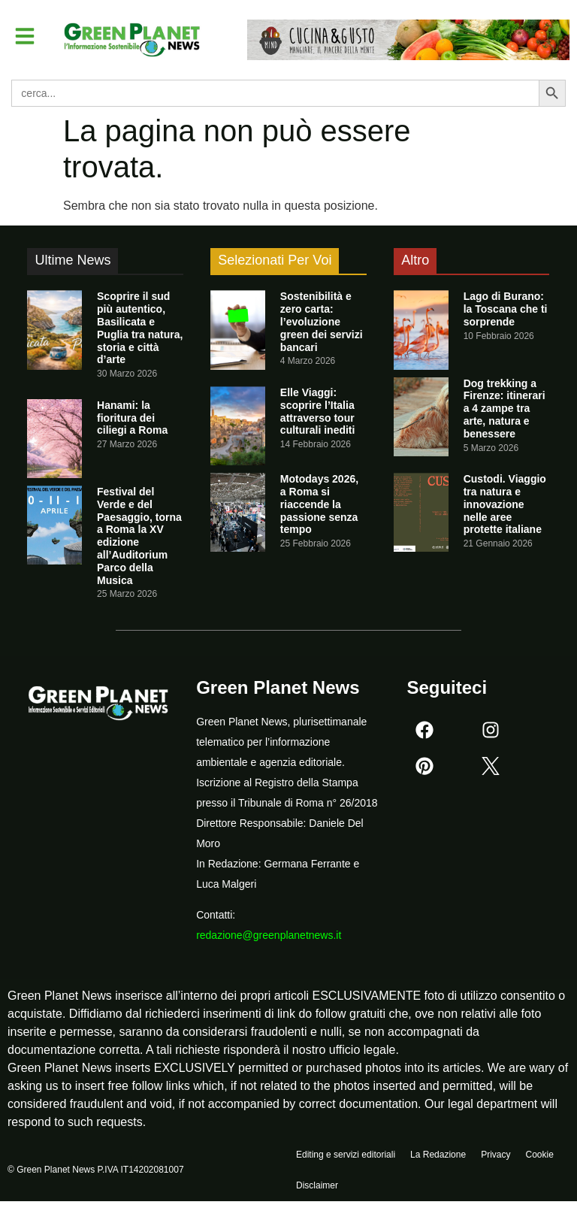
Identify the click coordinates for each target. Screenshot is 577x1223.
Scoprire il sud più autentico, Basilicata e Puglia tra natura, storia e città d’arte (140, 327)
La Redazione (438, 1156)
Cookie (539, 1156)
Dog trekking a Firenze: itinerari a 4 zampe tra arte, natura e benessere (504, 408)
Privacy (495, 1156)
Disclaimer (317, 1190)
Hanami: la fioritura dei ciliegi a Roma (132, 418)
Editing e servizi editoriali (345, 1156)
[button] (25, 36)
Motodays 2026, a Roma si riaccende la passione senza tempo (319, 504)
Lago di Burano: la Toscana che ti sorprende (506, 309)
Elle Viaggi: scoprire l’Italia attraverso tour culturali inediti (317, 411)
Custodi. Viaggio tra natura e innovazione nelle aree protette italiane (505, 504)
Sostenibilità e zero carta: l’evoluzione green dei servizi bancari (321, 321)
